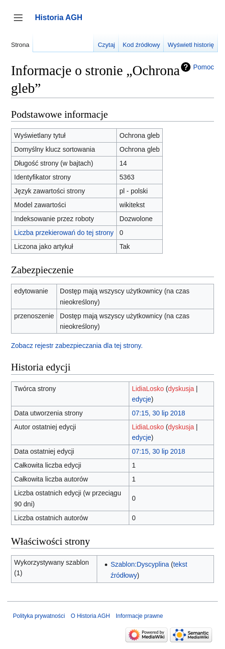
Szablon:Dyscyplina (140, 564)
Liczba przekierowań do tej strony (64, 232)
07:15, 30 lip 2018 (158, 413)
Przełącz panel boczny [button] (21, 22)
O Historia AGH (90, 616)
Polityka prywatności (39, 616)
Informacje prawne (139, 616)
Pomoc (203, 67)
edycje (141, 399)
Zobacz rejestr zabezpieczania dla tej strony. (77, 345)
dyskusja (181, 388)
